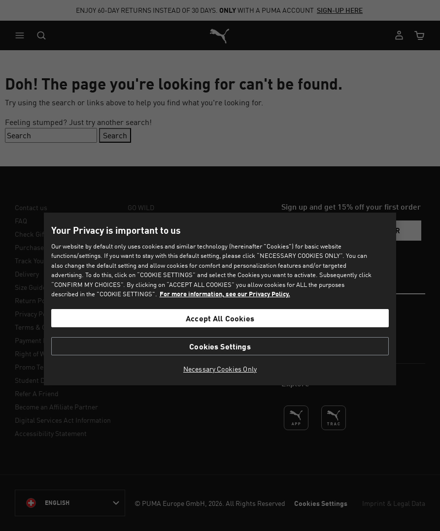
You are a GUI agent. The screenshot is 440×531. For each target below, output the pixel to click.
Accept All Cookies (220, 318)
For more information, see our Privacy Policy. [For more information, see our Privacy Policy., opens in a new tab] (225, 294)
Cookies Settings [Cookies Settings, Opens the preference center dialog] (220, 346)
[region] (220, 299)
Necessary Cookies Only (220, 369)
